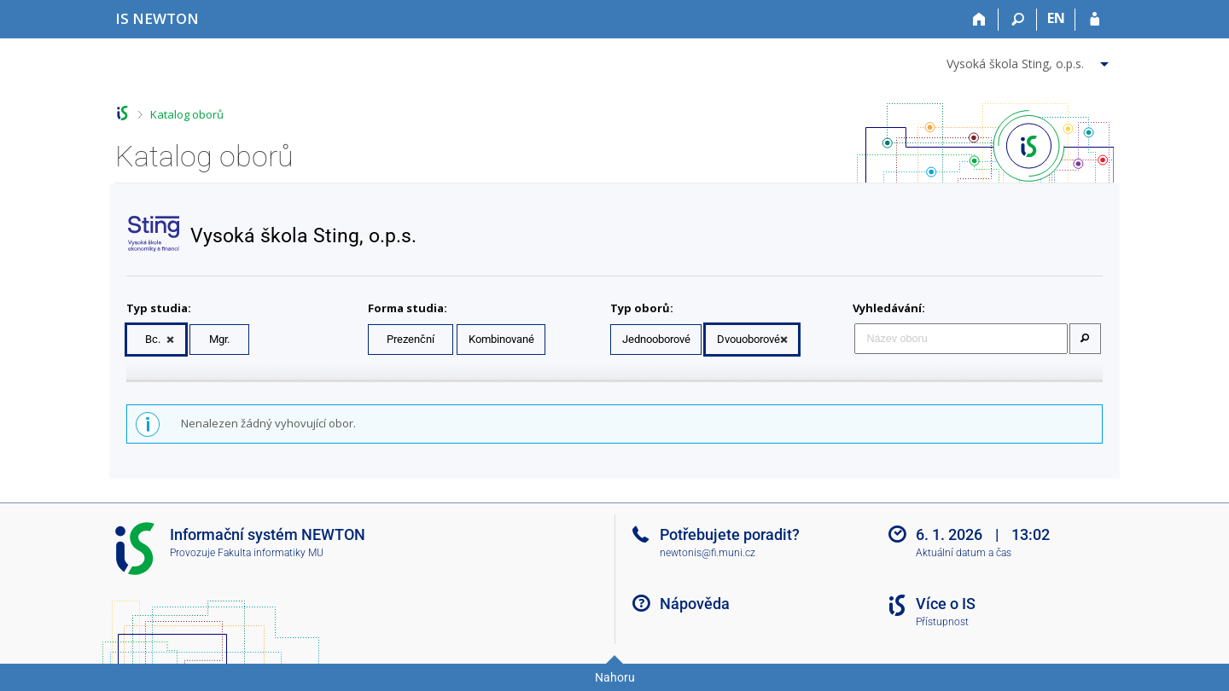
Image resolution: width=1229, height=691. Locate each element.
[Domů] (979, 20)
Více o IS (946, 604)
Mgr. (219, 339)
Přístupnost (942, 622)
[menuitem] (1030, 60)
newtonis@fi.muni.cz (707, 553)
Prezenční (410, 339)
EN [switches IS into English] (1056, 18)
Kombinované (501, 339)
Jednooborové (656, 339)
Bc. (152, 339)
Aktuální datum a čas (963, 553)
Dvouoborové (748, 339)
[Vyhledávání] (1018, 20)
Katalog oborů (187, 114)
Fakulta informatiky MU (270, 553)
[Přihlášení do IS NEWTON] (1094, 20)
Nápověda (695, 604)
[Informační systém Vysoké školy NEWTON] (157, 18)
